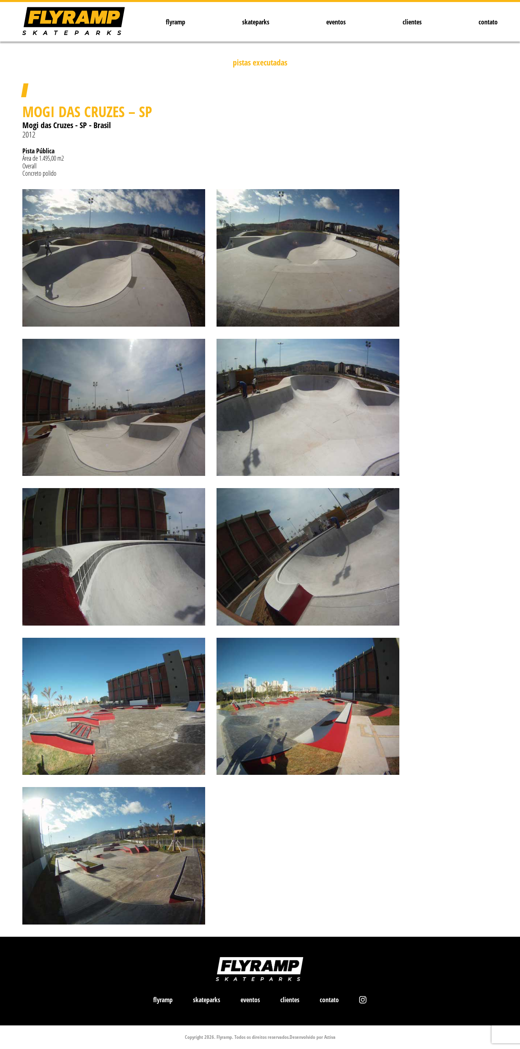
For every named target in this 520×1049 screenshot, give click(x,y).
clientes (412, 21)
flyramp (175, 21)
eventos (336, 21)
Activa (330, 1037)
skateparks (255, 21)
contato (488, 21)
